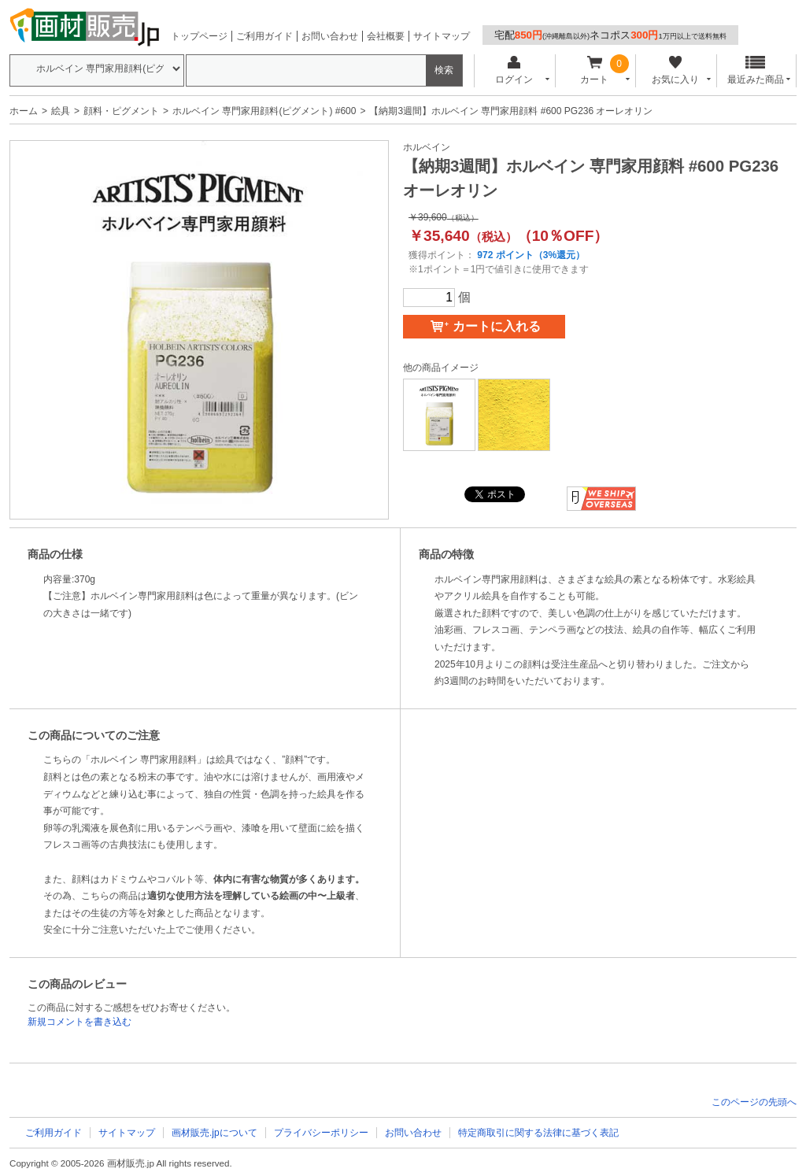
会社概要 (386, 36)
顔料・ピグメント (121, 110)
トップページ (199, 36)
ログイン (513, 70)
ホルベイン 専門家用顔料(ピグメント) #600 (264, 110)
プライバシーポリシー (321, 1132)
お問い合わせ (329, 36)
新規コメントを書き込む (79, 1021)
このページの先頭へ (754, 1102)
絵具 (60, 110)
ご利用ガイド (264, 36)
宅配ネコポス (610, 35)
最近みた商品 (755, 70)
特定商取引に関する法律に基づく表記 (538, 1132)
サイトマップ (441, 36)
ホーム (23, 110)
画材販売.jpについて (214, 1132)
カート (594, 70)
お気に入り (675, 70)
